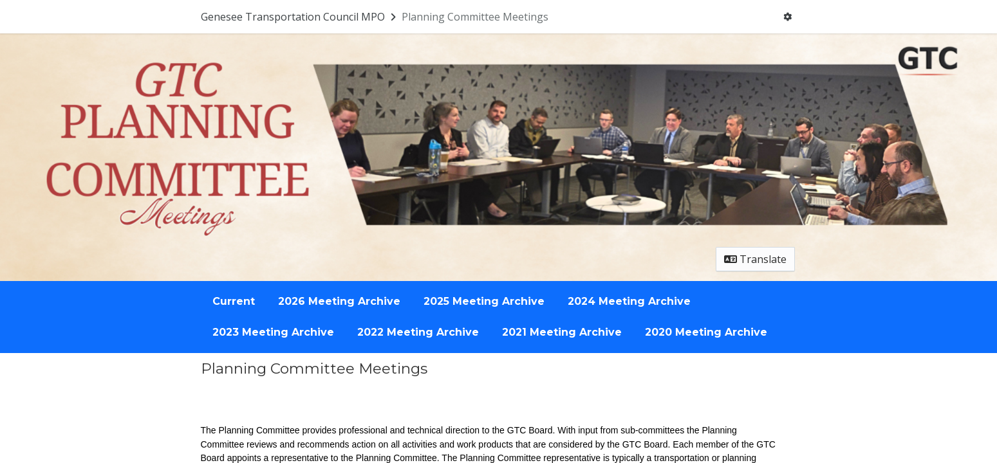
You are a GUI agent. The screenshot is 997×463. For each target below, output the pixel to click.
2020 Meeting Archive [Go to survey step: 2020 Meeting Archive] (706, 332)
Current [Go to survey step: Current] (233, 301)
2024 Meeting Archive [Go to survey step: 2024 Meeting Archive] (629, 301)
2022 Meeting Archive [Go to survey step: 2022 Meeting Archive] (418, 332)
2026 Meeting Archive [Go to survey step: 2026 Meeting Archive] (339, 301)
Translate (755, 259)
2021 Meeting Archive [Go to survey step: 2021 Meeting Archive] (562, 332)
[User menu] (787, 16)
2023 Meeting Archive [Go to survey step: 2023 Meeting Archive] (273, 332)
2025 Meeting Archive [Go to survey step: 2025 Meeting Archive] (484, 301)
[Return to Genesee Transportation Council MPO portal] (299, 16)
